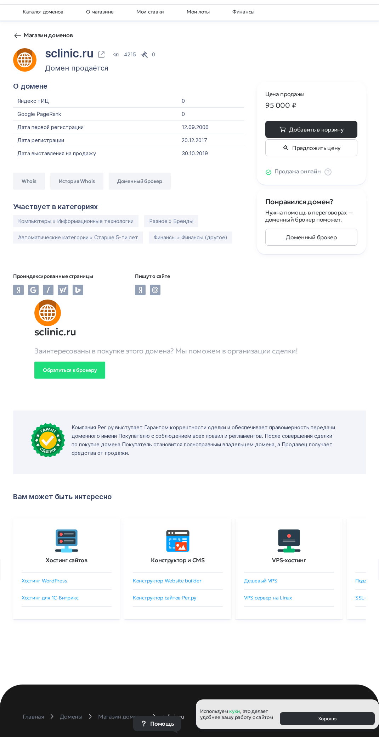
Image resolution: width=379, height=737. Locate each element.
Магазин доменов (48, 35)
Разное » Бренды (171, 221)
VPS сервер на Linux (268, 597)
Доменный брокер (311, 237)
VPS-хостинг (289, 560)
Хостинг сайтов (66, 560)
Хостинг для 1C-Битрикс (50, 597)
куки (234, 711)
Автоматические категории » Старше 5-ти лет (78, 237)
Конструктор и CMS (178, 560)
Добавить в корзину (316, 129)
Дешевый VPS (260, 580)
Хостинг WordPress (44, 580)
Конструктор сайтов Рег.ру (164, 597)
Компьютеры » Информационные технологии (76, 221)
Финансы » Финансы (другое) (190, 237)
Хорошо (327, 718)
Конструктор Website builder (167, 580)
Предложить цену (316, 147)
